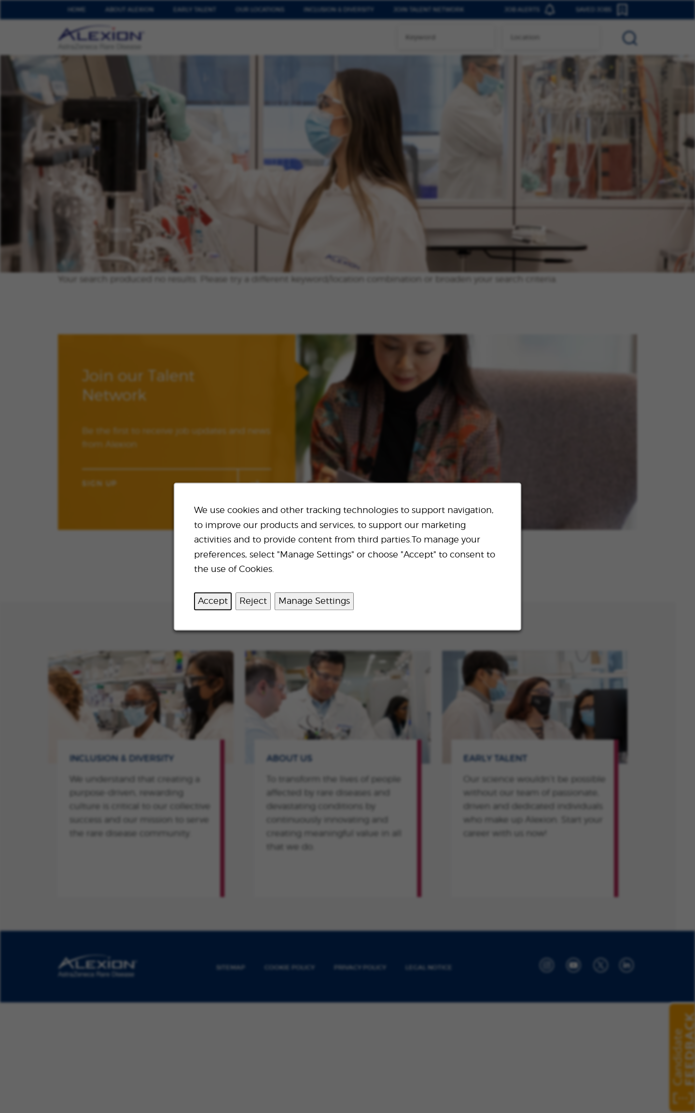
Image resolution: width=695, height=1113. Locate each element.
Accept (213, 601)
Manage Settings (314, 601)
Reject (253, 601)
